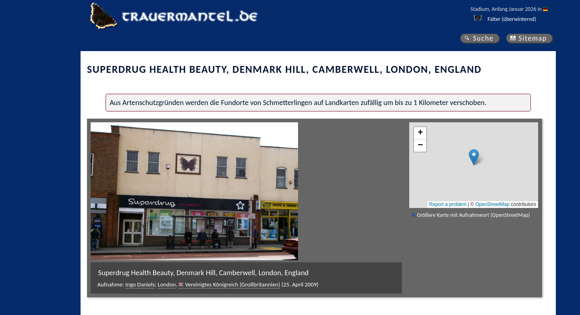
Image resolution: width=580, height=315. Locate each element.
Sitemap (532, 38)
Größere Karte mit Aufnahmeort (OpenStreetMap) (473, 215)
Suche (483, 38)
